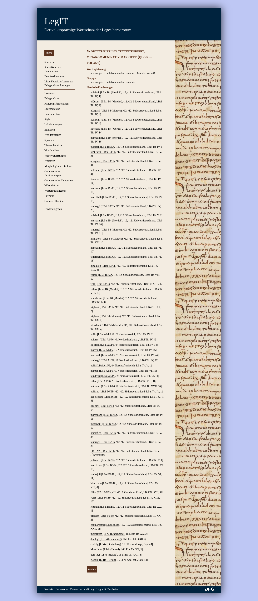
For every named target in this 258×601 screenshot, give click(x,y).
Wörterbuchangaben (55, 190)
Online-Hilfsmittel (54, 201)
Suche (49, 52)
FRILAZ (96, 451)
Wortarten (49, 160)
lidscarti (95, 405)
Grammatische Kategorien (58, 180)
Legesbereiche (52, 108)
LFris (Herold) (112, 549)
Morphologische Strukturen (59, 166)
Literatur (49, 195)
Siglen (47, 119)
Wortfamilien (51, 150)
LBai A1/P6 (104, 334)
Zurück (92, 569)
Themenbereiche (53, 145)
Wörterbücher (51, 185)
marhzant (96, 137)
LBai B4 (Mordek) (111, 92)
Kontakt (48, 589)
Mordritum (97, 549)
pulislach (96, 460)
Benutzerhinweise (54, 76)
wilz (93, 283)
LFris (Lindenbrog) (114, 533)
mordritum (97, 533)
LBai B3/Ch (107, 146)
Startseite (49, 62)
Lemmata (49, 93)
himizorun (96, 483)
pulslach (95, 92)
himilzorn (96, 238)
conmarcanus (98, 524)
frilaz (94, 381)
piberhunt (96, 325)
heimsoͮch (96, 433)
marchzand (97, 414)
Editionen (49, 129)
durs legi (96, 554)
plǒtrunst (96, 101)
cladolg (95, 544)
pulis (94, 365)
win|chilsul (97, 298)
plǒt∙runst (96, 152)
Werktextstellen (52, 134)
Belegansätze (51, 98)
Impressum (62, 589)
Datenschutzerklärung (82, 589)
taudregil (96, 206)
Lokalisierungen (53, 124)
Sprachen (49, 140)
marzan (95, 350)
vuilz (94, 497)
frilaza (94, 274)
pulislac (95, 391)
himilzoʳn (96, 265)
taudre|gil (96, 256)
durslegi (95, 539)
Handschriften (52, 114)
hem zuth (96, 355)
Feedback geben (53, 209)
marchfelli (96, 197)
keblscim (96, 119)
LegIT (56, 21)
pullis (94, 334)
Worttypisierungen (55, 155)
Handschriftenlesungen (56, 103)
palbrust (95, 339)
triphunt (95, 307)
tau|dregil (96, 376)
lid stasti (95, 344)
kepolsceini (97, 396)
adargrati (96, 110)
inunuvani (96, 423)
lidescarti (96, 128)
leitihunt (95, 506)
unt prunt (96, 386)
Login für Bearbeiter (108, 589)
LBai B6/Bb (107, 391)
